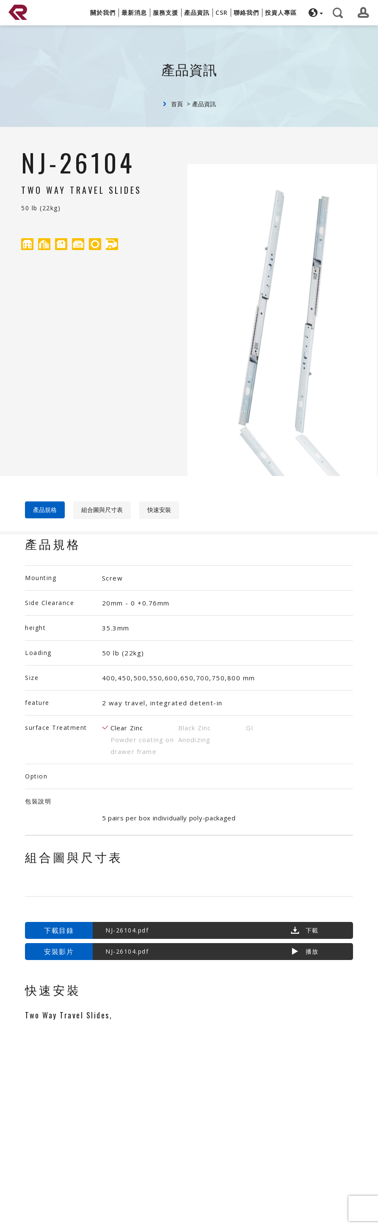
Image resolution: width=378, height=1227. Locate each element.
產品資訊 (204, 104)
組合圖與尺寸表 (102, 510)
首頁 (177, 104)
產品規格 (45, 510)
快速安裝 (159, 510)
